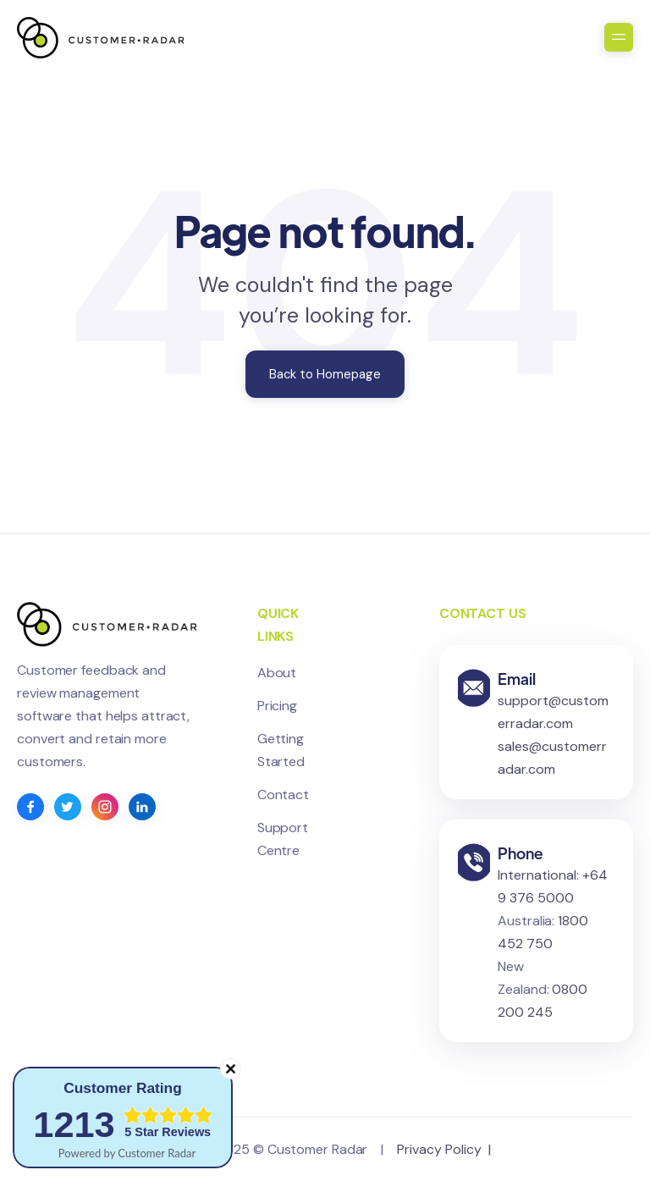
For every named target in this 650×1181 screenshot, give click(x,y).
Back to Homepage (325, 374)
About (277, 673)
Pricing (277, 706)
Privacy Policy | (447, 1149)
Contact (283, 794)
